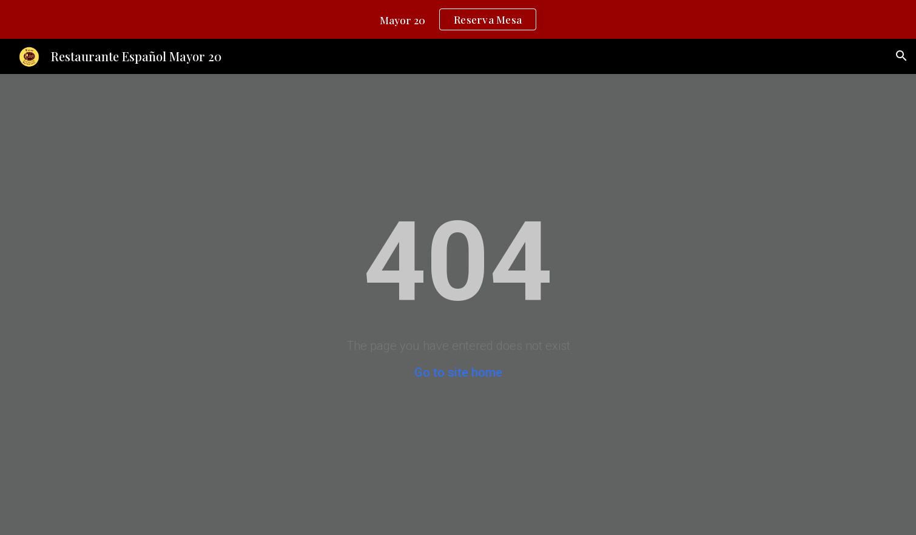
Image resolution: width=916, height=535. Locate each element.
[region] (458, 19)
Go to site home (458, 372)
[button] (901, 55)
